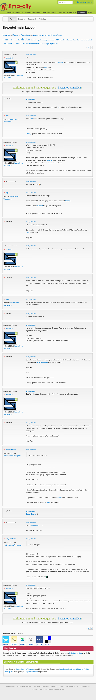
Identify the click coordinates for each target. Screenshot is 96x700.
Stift (28, 232)
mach (10, 44)
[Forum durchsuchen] (65, 2)
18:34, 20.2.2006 (31, 115)
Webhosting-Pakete (32, 12)
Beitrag (28, 134)
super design (44, 44)
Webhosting (10, 686)
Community (82, 12)
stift (37, 44)
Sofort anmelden (75, 653)
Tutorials (42, 19)
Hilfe (90, 12)
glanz (70, 40)
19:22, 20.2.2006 (31, 246)
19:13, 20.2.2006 (31, 192)
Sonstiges (25, 35)
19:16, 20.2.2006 (31, 222)
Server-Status (59, 689)
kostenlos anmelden (69, 87)
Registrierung (86, 2)
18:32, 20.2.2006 (31, 99)
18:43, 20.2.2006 (31, 181)
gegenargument (50, 40)
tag (51, 44)
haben (83, 40)
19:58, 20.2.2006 (31, 423)
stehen (33, 44)
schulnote (26, 44)
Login (76, 2)
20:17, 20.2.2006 (31, 585)
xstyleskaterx (11, 449)
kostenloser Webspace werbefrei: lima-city (25, 7)
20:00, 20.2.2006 (31, 449)
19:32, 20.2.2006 (31, 357)
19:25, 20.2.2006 (31, 277)
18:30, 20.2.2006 (31, 54)
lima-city (6, 35)
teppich (55, 44)
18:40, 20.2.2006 (31, 142)
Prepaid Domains (31, 672)
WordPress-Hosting (49, 12)
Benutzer (21, 19)
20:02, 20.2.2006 (31, 511)
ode (14, 44)
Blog (78, 686)
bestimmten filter (15, 40)
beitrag (5, 40)
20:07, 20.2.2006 (31, 522)
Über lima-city (70, 686)
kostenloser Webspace (14, 12)
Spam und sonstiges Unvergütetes (47, 35)
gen (57, 40)
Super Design (31, 514)
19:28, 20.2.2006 (31, 299)
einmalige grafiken (37, 40)
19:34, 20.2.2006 (31, 391)
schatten (19, 44)
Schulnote (34, 525)
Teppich (60, 62)
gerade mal (64, 40)
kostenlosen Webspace (12, 456)
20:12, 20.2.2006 (31, 539)
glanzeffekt (76, 40)
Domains (61, 12)
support (40, 206)
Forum (12, 19)
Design (57, 249)
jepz (7, 115)
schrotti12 (9, 58)
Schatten (49, 160)
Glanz (59, 497)
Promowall (32, 19)
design (25, 39)
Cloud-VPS (71, 12)
